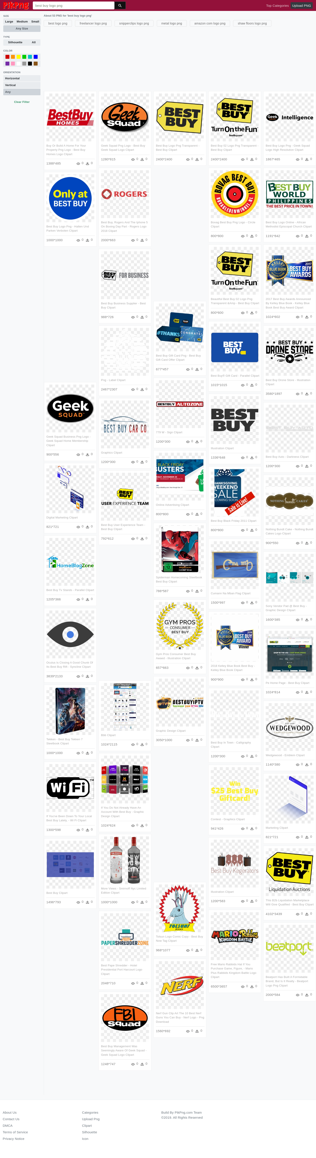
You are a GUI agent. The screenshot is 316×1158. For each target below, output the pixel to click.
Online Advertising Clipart (172, 504)
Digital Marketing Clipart (62, 517)
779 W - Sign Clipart (169, 432)
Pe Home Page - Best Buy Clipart (287, 682)
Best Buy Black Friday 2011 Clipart (234, 521)
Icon (85, 1139)
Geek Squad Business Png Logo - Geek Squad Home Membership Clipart (68, 441)
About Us (10, 1112)
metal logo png (171, 23)
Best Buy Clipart (89, 893)
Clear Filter (22, 102)
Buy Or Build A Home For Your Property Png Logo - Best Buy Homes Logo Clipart (66, 150)
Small (35, 21)
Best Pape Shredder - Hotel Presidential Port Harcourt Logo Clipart (110, 970)
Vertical (10, 85)
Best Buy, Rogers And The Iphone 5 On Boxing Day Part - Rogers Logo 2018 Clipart (124, 226)
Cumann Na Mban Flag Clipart (231, 593)
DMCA (8, 1125)
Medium (22, 21)
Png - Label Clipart (135, 379)
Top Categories (277, 5)
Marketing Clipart (276, 827)
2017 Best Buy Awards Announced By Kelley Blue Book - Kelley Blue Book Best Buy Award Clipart (288, 303)
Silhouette (15, 42)
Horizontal (12, 78)
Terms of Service (15, 1132)
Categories (90, 1112)
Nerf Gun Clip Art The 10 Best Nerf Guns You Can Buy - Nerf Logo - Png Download (180, 1017)
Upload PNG (301, 5)
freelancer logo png (93, 23)
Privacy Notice (13, 1139)
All (34, 42)
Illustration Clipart (222, 449)
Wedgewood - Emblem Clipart (284, 755)
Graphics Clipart (111, 453)
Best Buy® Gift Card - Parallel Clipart (213, 376)
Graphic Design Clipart (171, 730)
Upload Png (91, 1119)
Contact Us (11, 1119)
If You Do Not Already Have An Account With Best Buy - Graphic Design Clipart (111, 812)
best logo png (57, 23)
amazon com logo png (209, 23)
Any (8, 92)
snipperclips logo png (134, 23)
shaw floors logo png (252, 23)
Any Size (22, 28)
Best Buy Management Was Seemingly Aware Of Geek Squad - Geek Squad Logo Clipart (113, 1051)
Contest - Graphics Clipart (228, 819)
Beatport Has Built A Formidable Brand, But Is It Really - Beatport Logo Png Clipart (286, 981)
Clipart (87, 1125)
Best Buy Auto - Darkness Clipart (287, 456)
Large (9, 21)
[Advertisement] (175, 58)
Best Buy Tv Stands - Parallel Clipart (70, 589)
